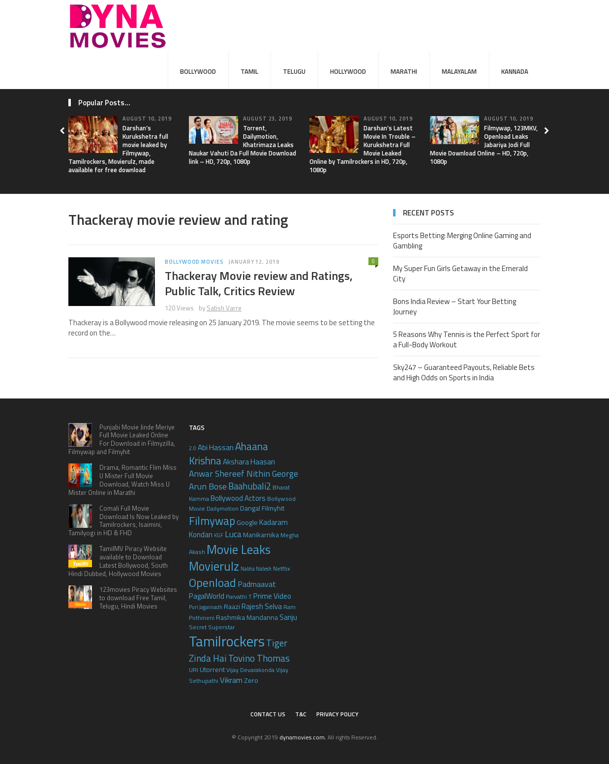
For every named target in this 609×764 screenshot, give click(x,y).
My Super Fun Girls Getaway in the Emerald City (460, 273)
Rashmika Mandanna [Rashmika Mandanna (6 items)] (247, 617)
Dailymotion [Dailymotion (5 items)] (223, 508)
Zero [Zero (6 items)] (251, 680)
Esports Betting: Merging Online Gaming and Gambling (462, 240)
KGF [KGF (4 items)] (218, 535)
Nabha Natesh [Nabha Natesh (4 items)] (256, 569)
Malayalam (459, 71)
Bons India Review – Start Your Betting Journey (454, 306)
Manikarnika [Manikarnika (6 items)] (261, 534)
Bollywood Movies (194, 262)
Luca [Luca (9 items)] (233, 534)
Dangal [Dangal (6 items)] (250, 508)
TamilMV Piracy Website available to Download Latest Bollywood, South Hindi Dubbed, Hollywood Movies (118, 561)
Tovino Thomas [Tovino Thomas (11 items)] (259, 658)
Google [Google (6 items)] (247, 522)
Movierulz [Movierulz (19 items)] (214, 566)
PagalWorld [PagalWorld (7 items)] (206, 596)
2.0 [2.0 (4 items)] (192, 448)
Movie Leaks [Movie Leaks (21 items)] (239, 549)
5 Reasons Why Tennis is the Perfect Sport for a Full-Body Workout (466, 339)
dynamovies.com (302, 737)
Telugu (294, 71)
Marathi (404, 71)
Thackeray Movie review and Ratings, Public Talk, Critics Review (259, 283)
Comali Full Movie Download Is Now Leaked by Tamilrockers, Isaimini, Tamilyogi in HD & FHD (123, 520)
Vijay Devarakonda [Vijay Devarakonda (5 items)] (250, 669)
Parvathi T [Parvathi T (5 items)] (239, 596)
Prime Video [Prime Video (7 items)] (272, 596)
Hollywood (348, 71)
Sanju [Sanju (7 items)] (288, 617)
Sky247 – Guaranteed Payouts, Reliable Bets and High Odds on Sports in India (464, 372)
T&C (300, 714)
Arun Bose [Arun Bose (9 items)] (208, 486)
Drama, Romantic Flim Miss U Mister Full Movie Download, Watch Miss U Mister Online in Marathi (122, 479)
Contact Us (267, 714)
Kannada (514, 71)
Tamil (249, 71)
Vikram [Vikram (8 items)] (231, 679)
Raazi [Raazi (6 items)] (232, 606)
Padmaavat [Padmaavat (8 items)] (257, 584)
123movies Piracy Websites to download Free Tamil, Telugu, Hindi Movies (138, 597)
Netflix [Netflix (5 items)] (281, 568)
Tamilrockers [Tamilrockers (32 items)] (227, 641)
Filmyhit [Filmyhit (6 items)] (273, 508)
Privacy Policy (337, 714)
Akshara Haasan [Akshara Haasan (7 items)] (249, 461)
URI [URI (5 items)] (193, 669)
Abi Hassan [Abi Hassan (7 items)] (216, 447)
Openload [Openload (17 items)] (212, 582)
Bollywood (198, 71)
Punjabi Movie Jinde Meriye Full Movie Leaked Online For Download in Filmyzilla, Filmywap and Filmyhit (121, 439)
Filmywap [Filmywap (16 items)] (212, 520)
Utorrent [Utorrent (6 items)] (212, 669)
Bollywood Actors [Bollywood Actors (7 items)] (238, 498)
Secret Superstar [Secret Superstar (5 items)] (212, 627)
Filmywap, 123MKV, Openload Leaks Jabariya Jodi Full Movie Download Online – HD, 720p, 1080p (484, 144)
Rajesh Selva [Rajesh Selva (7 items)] (262, 606)
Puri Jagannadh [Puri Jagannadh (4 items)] (205, 607)
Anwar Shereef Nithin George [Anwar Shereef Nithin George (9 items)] (243, 473)
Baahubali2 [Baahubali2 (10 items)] (249, 486)
